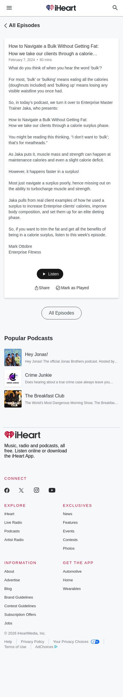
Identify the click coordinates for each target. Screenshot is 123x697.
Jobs (8, 623)
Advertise (12, 580)
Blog (8, 588)
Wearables (72, 588)
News (67, 514)
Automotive (72, 571)
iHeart (9, 514)
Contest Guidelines (20, 606)
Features (70, 522)
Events (68, 531)
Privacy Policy (32, 641)
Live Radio (13, 522)
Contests (70, 540)
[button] (50, 274)
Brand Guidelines (18, 597)
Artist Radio (14, 540)
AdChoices (46, 647)
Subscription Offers (20, 614)
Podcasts (12, 531)
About (9, 571)
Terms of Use (15, 647)
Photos (68, 548)
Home (68, 580)
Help (8, 641)
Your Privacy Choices (76, 641)
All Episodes (24, 25)
